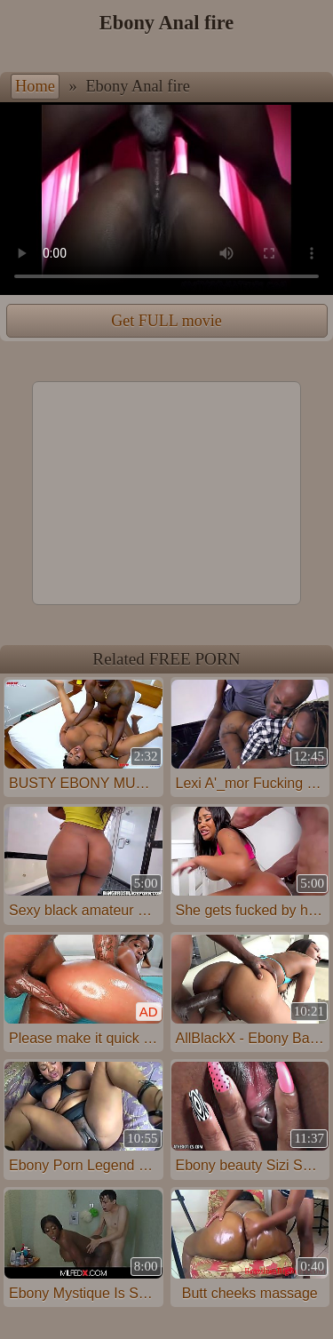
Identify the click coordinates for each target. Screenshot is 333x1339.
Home (35, 86)
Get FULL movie (166, 321)
